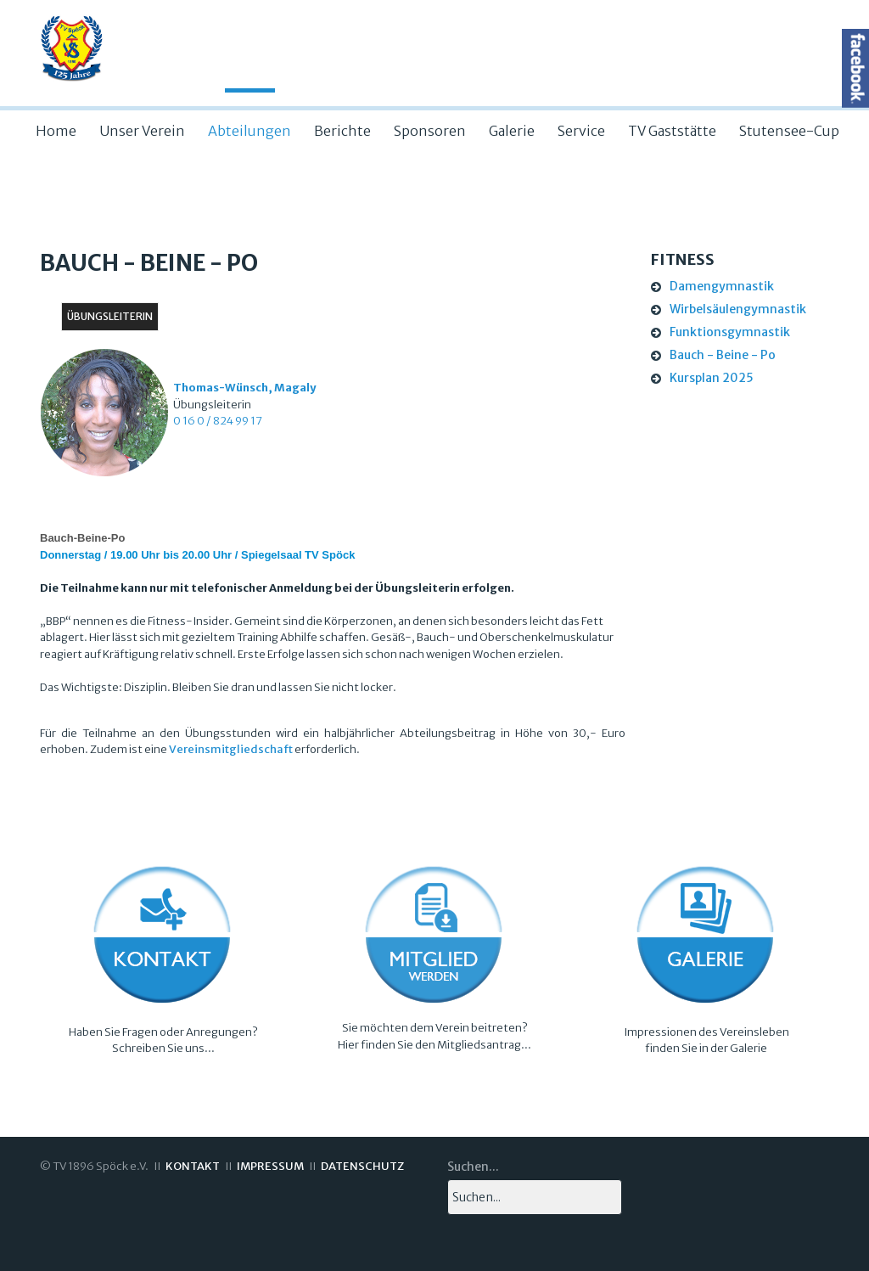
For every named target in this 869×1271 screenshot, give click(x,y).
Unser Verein (142, 130)
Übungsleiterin (110, 316)
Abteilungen (249, 130)
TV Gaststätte (672, 130)
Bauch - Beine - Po (723, 355)
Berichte (342, 130)
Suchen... (473, 1166)
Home (56, 130)
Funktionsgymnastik (730, 332)
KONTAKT (192, 1166)
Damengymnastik (722, 286)
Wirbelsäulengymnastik (738, 309)
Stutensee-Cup (789, 130)
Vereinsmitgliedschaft (231, 749)
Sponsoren (430, 130)
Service (581, 130)
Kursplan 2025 (712, 377)
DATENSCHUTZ (362, 1166)
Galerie (512, 130)
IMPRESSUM (270, 1166)
